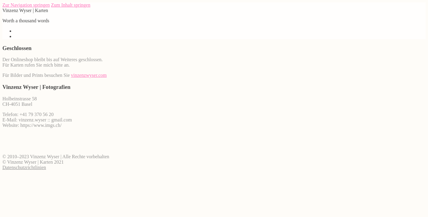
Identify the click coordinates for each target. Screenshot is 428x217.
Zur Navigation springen (26, 5)
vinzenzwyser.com (89, 75)
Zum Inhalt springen (70, 5)
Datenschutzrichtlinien (24, 167)
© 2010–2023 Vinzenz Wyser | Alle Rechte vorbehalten (55, 156)
